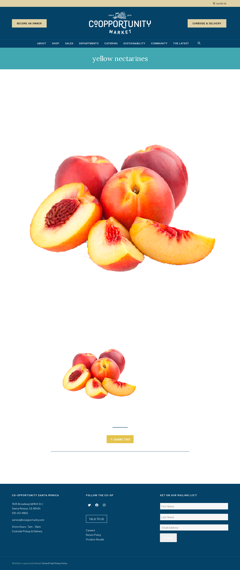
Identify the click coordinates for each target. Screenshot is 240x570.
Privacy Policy (60, 563)
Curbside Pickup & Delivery (27, 531)
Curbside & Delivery (207, 23)
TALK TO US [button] (96, 519)
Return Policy (93, 534)
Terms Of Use (48, 563)
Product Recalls (95, 539)
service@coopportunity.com (28, 519)
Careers (90, 530)
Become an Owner (29, 23)
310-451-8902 (20, 513)
